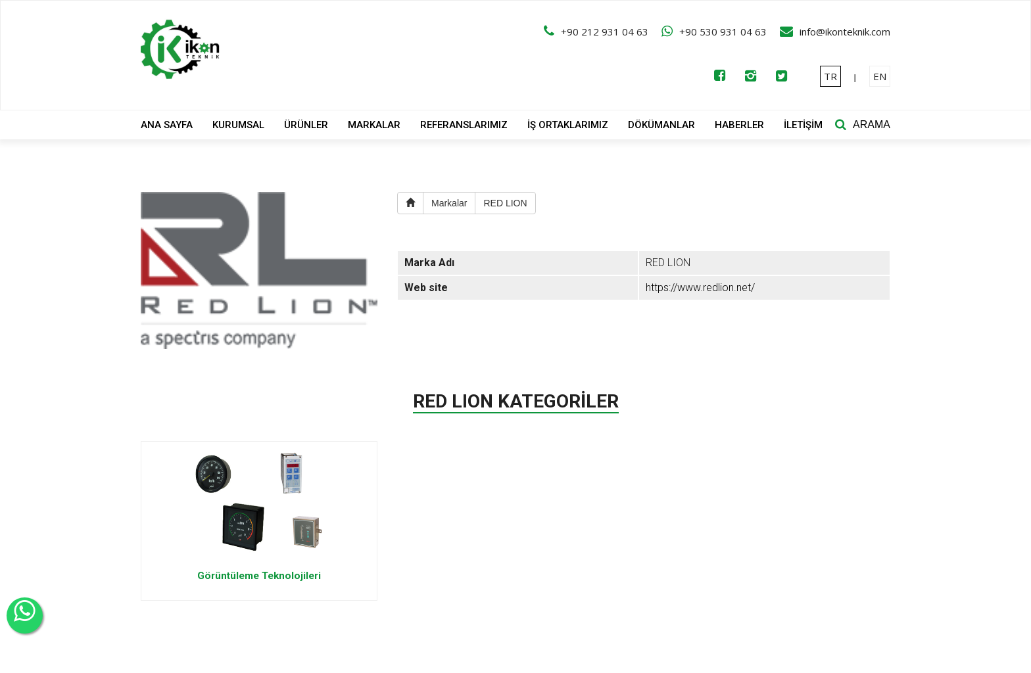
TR (830, 76)
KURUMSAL (238, 125)
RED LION (505, 203)
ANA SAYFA (167, 125)
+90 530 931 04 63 (723, 31)
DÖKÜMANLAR (661, 125)
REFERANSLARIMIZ (464, 125)
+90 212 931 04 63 (604, 31)
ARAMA (871, 124)
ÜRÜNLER (306, 125)
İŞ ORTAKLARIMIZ (567, 125)
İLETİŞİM (803, 125)
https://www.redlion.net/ (700, 287)
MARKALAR (374, 125)
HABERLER (739, 125)
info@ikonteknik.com (845, 31)
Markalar (449, 203)
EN (879, 76)
